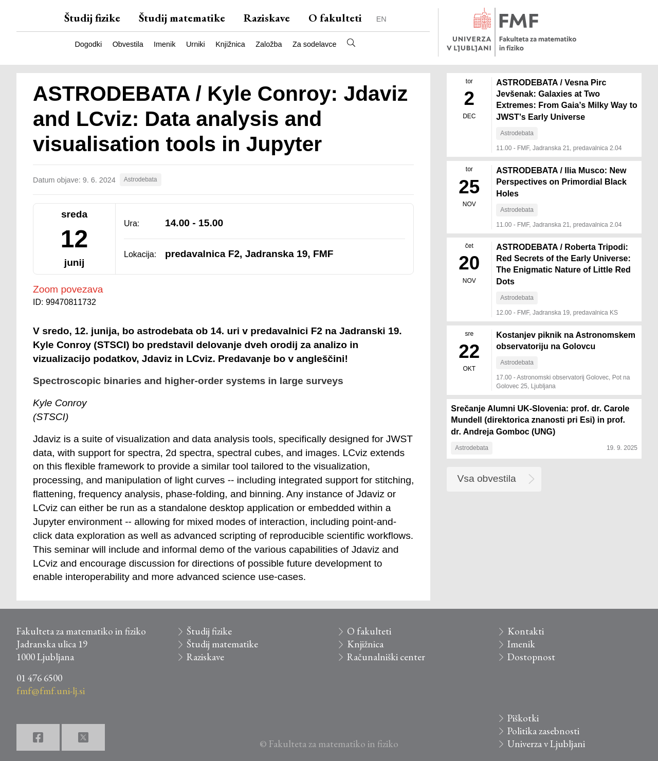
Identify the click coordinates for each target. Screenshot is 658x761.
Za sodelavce (315, 44)
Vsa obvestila (487, 478)
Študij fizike (92, 18)
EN (381, 19)
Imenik (164, 44)
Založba (268, 44)
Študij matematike (182, 18)
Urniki (195, 44)
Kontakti (525, 631)
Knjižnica (230, 44)
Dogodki (88, 44)
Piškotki (523, 718)
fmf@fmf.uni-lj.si (50, 690)
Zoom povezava (68, 289)
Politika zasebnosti (543, 730)
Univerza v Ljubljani (546, 743)
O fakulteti (335, 18)
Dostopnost (531, 656)
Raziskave (267, 18)
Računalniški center (386, 656)
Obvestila (128, 44)
